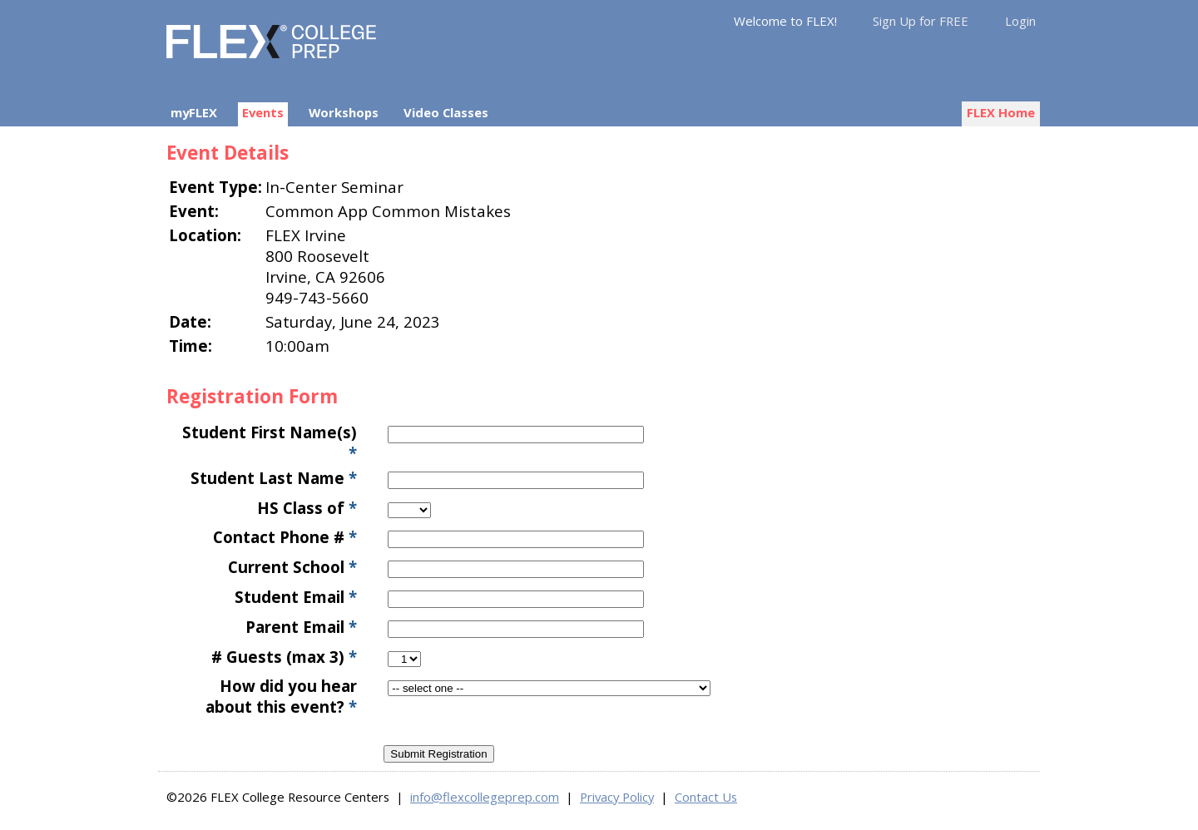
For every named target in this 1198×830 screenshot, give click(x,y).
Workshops (344, 112)
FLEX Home (1001, 112)
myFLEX (194, 112)
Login (1020, 20)
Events (263, 112)
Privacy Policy (617, 796)
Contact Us (706, 796)
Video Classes (445, 112)
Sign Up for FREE (920, 20)
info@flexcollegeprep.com (484, 796)
